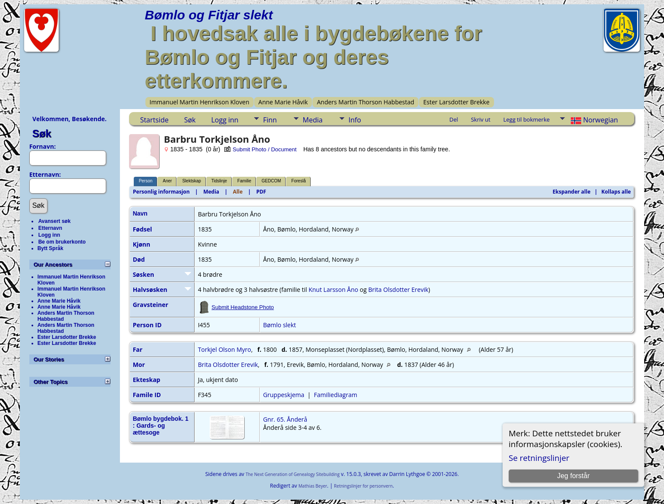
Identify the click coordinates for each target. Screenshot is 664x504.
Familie (244, 180)
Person (146, 180)
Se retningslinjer (539, 457)
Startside (154, 120)
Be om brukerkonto (62, 242)
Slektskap (191, 180)
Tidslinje (219, 180)
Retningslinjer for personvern (363, 486)
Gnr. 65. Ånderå (285, 419)
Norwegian (593, 120)
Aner (167, 180)
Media (313, 120)
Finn (270, 120)
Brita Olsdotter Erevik (398, 289)
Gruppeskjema (284, 395)
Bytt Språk (50, 248)
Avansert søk (54, 221)
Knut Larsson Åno (333, 289)
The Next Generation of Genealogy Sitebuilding (292, 474)
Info (355, 120)
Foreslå (298, 180)
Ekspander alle (572, 191)
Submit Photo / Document (260, 149)
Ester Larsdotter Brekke (456, 102)
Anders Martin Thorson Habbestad (365, 102)
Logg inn (49, 235)
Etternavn (50, 228)
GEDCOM (271, 180)
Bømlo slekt (279, 325)
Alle (238, 191)
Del (453, 119)
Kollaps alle (616, 191)
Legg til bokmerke (527, 119)
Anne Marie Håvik (283, 102)
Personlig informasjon (161, 191)
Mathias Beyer (313, 486)
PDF (261, 191)
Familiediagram (335, 395)
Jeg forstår (573, 475)
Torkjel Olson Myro (224, 349)
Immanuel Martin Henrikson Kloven (199, 102)
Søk (41, 133)
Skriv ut (480, 119)
